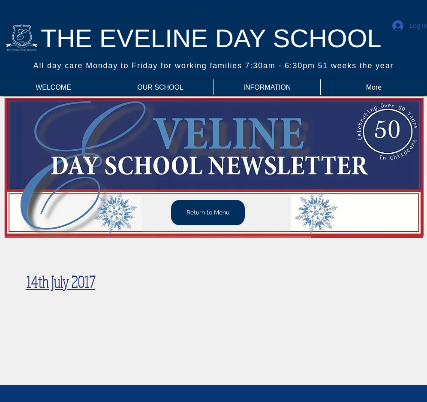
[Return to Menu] (208, 212)
